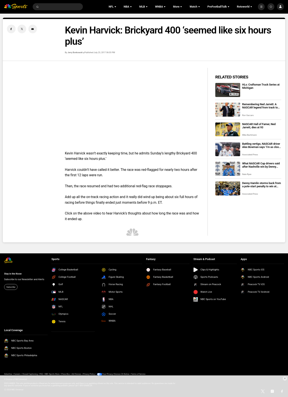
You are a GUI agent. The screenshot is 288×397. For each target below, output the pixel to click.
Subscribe (10, 287)
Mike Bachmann (249, 135)
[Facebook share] (11, 29)
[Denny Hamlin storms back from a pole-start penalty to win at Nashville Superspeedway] (227, 188)
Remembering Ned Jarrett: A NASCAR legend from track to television (260, 106)
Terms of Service (138, 374)
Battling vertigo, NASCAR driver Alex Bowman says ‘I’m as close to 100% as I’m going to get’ (261, 145)
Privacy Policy (89, 374)
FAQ (41, 374)
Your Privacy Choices (112, 374)
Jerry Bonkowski (75, 52)
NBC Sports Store (52, 374)
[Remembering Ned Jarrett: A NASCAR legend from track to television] (227, 110)
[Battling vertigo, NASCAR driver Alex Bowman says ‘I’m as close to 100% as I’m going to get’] (227, 149)
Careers (17, 374)
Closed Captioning (30, 374)
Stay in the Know (13, 273)
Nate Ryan (246, 174)
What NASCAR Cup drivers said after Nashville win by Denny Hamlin (261, 165)
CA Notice (125, 374)
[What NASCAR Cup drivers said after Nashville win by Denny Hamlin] (227, 169)
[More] (261, 6)
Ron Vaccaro (248, 115)
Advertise (8, 374)
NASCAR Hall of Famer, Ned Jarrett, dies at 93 (258, 125)
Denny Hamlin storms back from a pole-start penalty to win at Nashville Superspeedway (261, 184)
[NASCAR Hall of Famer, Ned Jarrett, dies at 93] (227, 129)
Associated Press (250, 154)
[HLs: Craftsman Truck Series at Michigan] (227, 90)
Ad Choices (76, 374)
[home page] (15, 6)
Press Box (65, 374)
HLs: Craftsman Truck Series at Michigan (261, 86)
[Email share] (32, 29)
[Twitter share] (22, 29)
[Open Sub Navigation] (115, 7)
